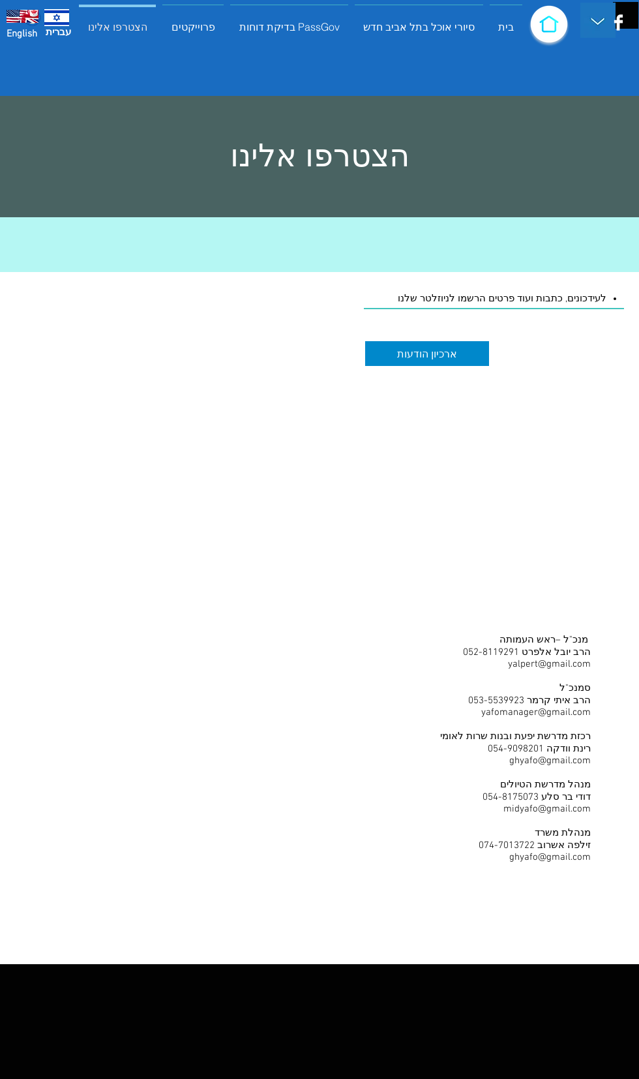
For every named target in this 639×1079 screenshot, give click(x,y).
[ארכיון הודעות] (427, 353)
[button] (193, 21)
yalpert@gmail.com (549, 664)
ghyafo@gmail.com (550, 761)
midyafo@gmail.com (547, 809)
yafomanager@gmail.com (536, 712)
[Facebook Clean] (618, 22)
